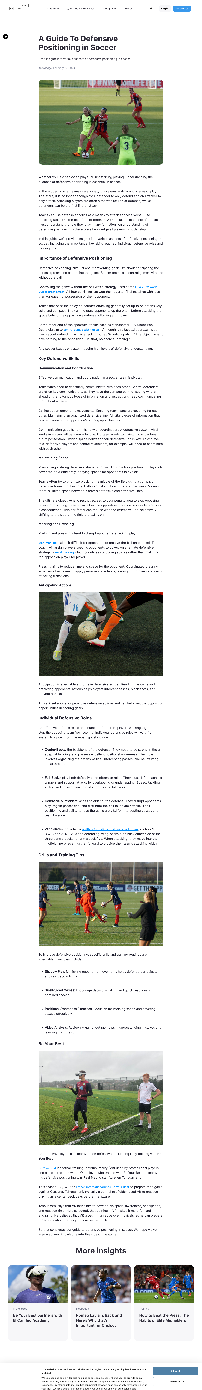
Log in (165, 8)
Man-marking (48, 542)
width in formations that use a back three (110, 829)
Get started (182, 8)
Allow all (176, 1346)
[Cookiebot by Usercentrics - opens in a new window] (20, 1383)
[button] (154, 8)
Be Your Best (47, 1168)
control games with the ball (81, 329)
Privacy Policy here (129, 1375)
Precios (128, 8)
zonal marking (64, 552)
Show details (48, 1383)
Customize (176, 1356)
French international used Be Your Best (102, 1187)
